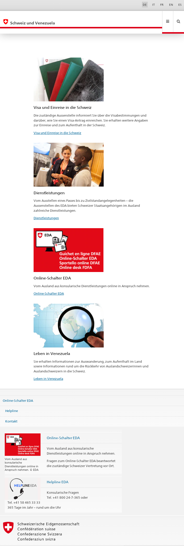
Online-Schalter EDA (49, 283)
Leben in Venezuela (48, 368)
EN (171, 4)
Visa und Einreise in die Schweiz (57, 122)
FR (162, 4)
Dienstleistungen (46, 207)
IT (153, 4)
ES (180, 4)
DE (145, 4)
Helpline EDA (57, 471)
